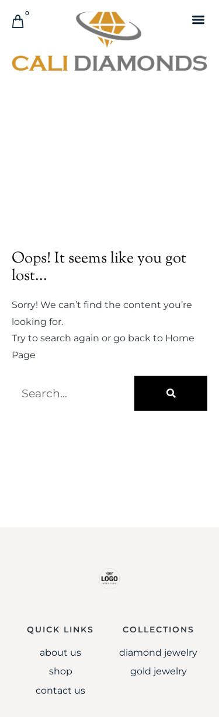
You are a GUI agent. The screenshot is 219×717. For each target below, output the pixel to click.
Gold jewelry (158, 671)
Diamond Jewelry (158, 652)
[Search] (170, 393)
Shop (60, 671)
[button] (198, 19)
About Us (60, 652)
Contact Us (60, 690)
